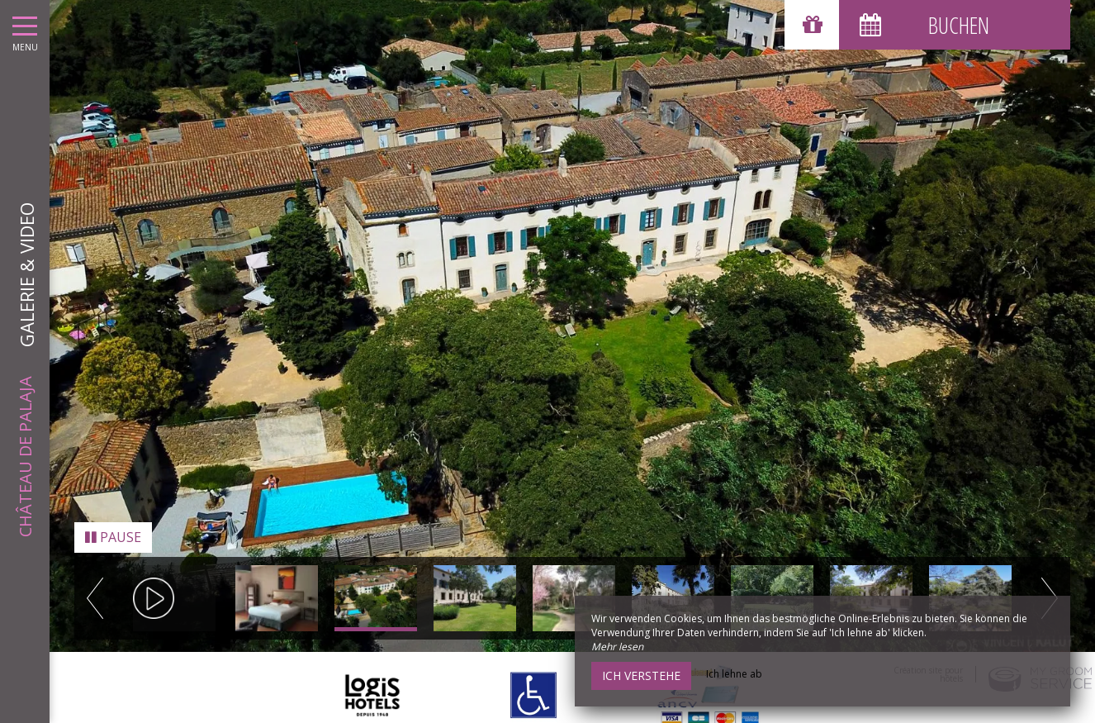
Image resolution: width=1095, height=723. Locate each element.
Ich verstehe (641, 675)
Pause (113, 523)
